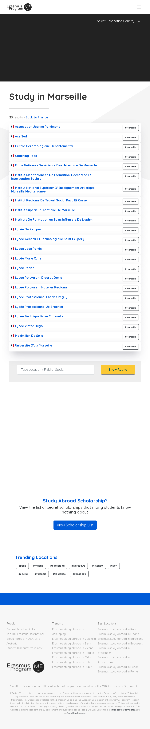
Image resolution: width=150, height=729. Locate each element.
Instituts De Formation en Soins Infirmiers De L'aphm (52, 219)
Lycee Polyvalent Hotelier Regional (39, 287)
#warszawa (78, 565)
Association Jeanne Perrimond (35, 127)
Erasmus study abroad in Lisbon (118, 667)
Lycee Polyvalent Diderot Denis (36, 277)
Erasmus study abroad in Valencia (74, 638)
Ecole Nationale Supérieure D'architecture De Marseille (54, 165)
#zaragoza (79, 573)
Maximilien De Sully (27, 336)
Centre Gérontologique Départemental (42, 146)
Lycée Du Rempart (27, 229)
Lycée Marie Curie (26, 258)
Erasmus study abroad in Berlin (72, 643)
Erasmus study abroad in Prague (73, 653)
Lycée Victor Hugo (27, 326)
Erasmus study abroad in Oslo (71, 657)
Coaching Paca (24, 156)
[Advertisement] (75, 54)
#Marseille (130, 127)
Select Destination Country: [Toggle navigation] (118, 21)
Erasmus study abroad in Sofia (71, 662)
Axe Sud (19, 136)
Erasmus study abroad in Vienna (72, 648)
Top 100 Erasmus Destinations (25, 634)
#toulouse (59, 573)
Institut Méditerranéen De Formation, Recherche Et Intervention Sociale (51, 176)
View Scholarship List (75, 525)
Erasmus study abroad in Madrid (118, 634)
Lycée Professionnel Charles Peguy (39, 297)
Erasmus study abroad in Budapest (120, 643)
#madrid (38, 565)
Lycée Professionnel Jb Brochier (37, 307)
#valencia (40, 573)
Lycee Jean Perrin (26, 249)
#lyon (113, 565)
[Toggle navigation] (139, 7)
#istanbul (97, 565)
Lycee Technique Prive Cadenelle (37, 316)
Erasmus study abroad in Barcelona (120, 638)
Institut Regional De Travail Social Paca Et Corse (49, 200)
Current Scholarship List (21, 629)
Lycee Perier (22, 268)
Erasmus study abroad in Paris (117, 629)
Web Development (76, 712)
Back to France (37, 117)
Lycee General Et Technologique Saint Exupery (47, 239)
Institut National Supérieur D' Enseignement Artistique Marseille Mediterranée (53, 189)
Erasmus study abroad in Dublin (72, 667)
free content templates (123, 709)
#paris (22, 565)
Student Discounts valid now (24, 648)
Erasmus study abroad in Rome (118, 671)
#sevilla (23, 573)
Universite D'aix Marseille (31, 345)
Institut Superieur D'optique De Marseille (43, 210)
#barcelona (57, 565)
